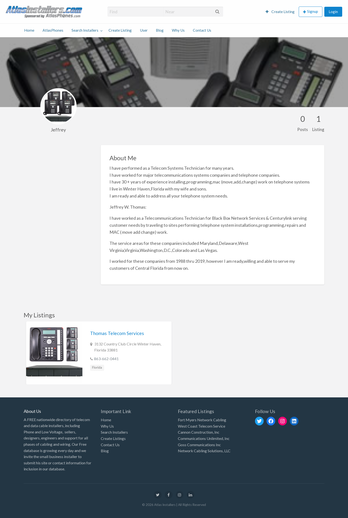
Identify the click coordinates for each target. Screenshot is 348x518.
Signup (312, 11)
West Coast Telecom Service (201, 426)
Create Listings (113, 438)
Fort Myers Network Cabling (202, 419)
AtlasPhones (53, 30)
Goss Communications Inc (199, 444)
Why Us (178, 30)
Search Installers (85, 30)
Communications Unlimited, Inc (204, 438)
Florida (97, 367)
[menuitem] (280, 12)
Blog (160, 30)
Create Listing (280, 11)
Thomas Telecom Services (117, 333)
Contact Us (202, 30)
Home (29, 30)
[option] (99, 352)
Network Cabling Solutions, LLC (204, 450)
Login (333, 11)
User (144, 30)
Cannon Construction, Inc (198, 432)
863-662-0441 (106, 358)
